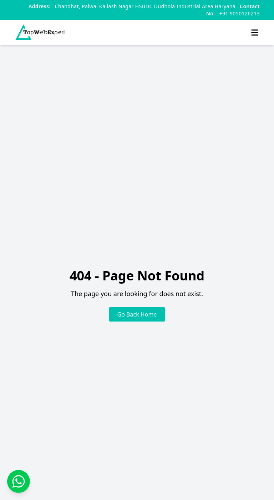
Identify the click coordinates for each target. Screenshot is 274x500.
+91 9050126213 (233, 10)
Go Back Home (137, 314)
